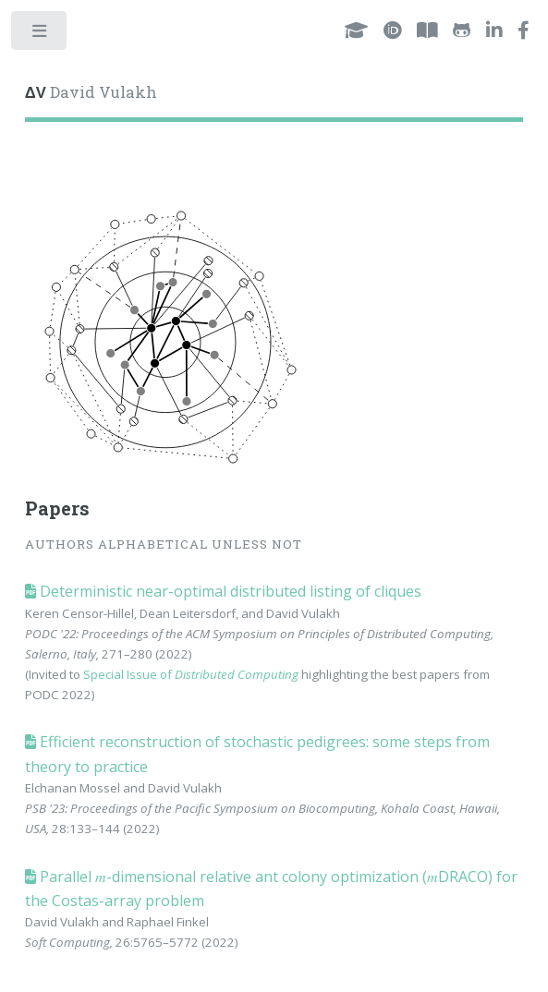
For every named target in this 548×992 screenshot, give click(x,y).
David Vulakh (91, 92)
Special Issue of (190, 674)
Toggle (40, 34)
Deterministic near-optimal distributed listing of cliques (228, 591)
